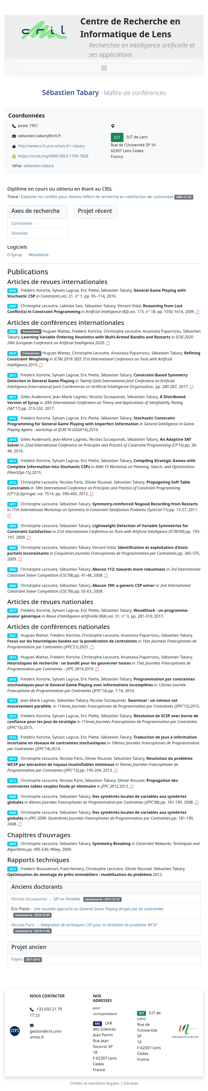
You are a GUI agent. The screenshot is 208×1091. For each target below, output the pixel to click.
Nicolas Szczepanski (29, 899)
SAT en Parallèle (66, 899)
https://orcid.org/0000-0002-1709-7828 (53, 156)
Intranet (130, 1083)
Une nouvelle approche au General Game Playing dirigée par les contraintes (99, 909)
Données (19, 233)
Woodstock (39, 254)
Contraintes (21, 223)
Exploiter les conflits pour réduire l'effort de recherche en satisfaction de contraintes (97, 196)
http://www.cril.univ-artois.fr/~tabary (51, 146)
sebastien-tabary (38, 165)
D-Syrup (14, 254)
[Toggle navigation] (104, 68)
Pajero (17, 959)
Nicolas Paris (23, 924)
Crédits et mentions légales (94, 1083)
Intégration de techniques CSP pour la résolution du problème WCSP (98, 924)
